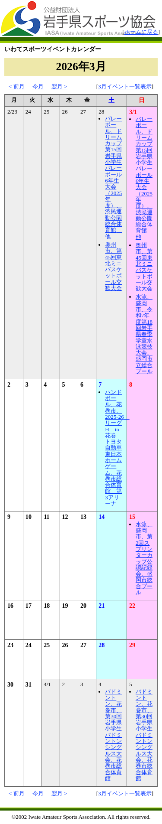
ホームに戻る (141, 32)
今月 (38, 86)
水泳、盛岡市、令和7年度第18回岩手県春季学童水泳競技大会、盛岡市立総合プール (144, 334)
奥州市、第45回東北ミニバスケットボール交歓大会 (113, 266)
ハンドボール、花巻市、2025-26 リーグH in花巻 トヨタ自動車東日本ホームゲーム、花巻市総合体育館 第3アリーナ (117, 448)
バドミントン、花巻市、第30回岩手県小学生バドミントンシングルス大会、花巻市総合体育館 (113, 735)
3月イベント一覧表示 (125, 86)
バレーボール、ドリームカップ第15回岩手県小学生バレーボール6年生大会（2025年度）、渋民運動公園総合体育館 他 (113, 177)
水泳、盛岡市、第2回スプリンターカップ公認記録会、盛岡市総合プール (144, 558)
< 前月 (17, 86)
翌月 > (59, 86)
